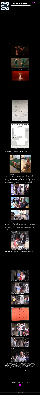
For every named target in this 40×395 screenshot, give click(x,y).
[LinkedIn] (35, 2)
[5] (14, 223)
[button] (26, 5)
